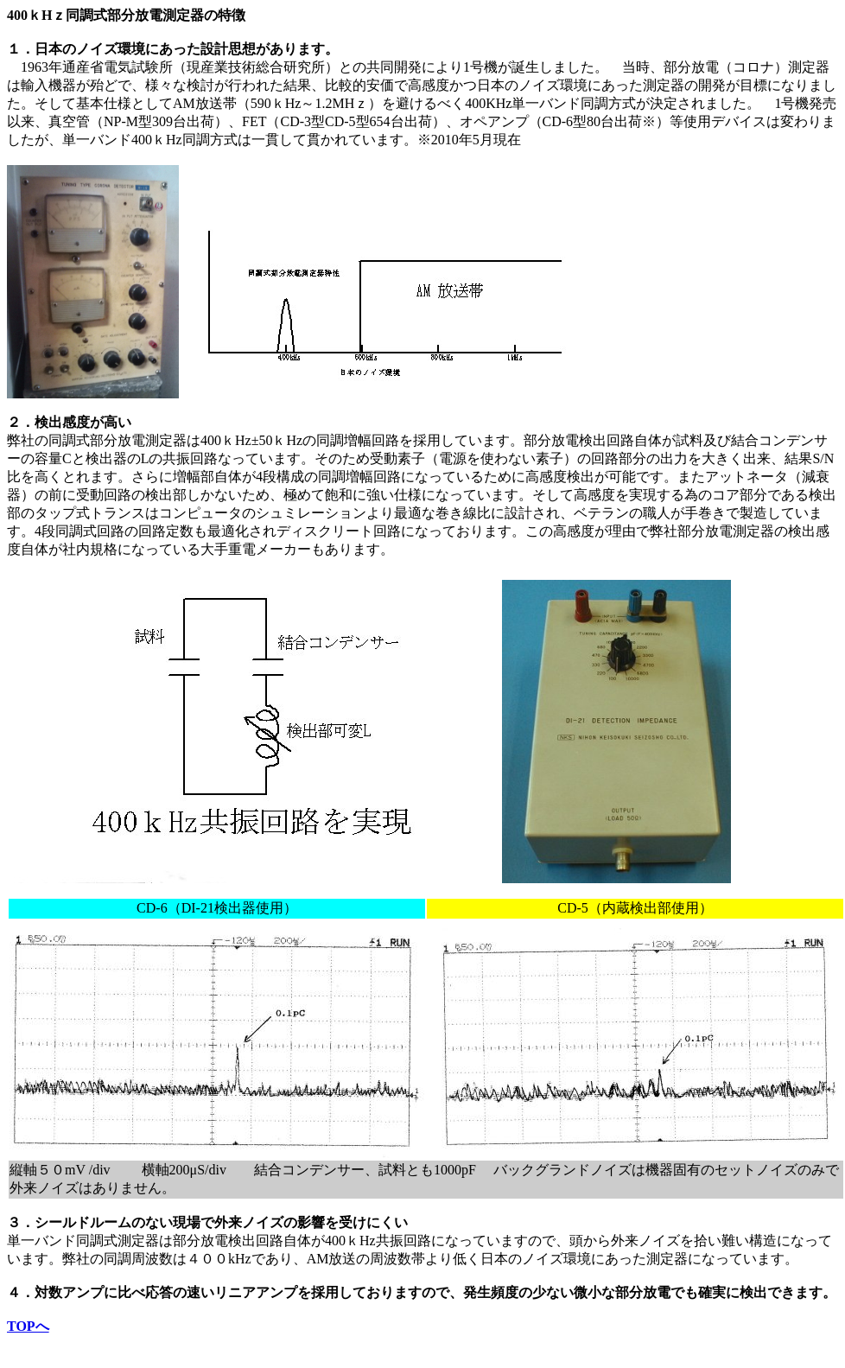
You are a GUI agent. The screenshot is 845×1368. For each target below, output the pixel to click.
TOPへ (28, 1326)
